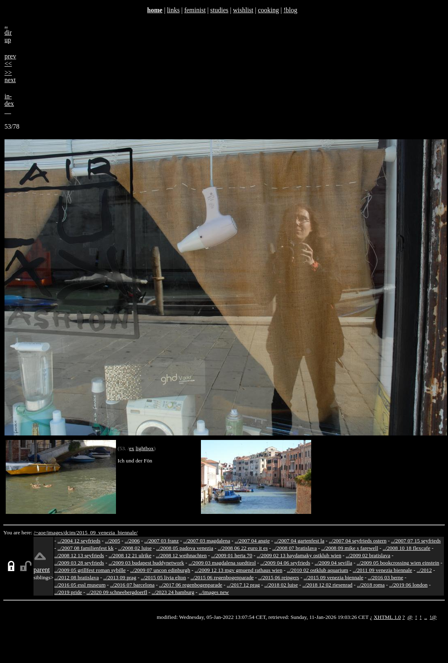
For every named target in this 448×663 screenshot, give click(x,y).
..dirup (8, 32)
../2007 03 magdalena (206, 541)
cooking (268, 10)
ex (131, 448)
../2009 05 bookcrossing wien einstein (398, 563)
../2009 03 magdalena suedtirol (222, 563)
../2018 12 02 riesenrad (327, 585)
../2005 (112, 541)
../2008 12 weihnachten (181, 555)
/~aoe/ (40, 532)
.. (425, 617)
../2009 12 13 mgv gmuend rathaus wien (239, 570)
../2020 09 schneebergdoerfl (117, 592)
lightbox (145, 448)
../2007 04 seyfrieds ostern (357, 541)
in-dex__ (9, 103)
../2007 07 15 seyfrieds (416, 541)
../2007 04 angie (252, 541)
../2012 (424, 570)
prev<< (10, 60)
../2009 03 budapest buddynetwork (146, 563)
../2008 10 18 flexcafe (406, 548)
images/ (55, 532)
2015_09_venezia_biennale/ (107, 532)
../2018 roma (371, 585)
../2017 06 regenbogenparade (191, 585)
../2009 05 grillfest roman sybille (90, 570)
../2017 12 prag (243, 585)
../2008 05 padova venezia (185, 548)
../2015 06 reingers (278, 577)
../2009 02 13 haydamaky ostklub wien (299, 555)
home (154, 10)
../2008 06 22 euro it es (243, 548)
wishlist (243, 10)
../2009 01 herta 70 (231, 555)
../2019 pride (68, 592)
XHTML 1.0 (387, 617)
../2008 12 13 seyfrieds (79, 555)
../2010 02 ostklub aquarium (317, 570)
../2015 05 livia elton (163, 577)
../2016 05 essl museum (80, 585)
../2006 (132, 541)
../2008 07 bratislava (294, 548)
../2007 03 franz (161, 541)
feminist (194, 10)
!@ (433, 617)
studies (219, 10)
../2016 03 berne (385, 577)
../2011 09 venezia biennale (382, 570)
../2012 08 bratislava (76, 577)
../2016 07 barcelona (132, 585)
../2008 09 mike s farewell (349, 548)
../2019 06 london (408, 585)
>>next (10, 76)
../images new (214, 592)
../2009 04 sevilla (333, 563)
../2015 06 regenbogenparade (222, 577)
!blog (290, 10)
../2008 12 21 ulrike (130, 555)
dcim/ (70, 532)
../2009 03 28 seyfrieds (79, 563)
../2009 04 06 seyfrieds (285, 563)
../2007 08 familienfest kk (86, 548)
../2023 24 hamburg (173, 592)
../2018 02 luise (281, 585)
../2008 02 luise (135, 548)
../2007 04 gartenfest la (299, 541)
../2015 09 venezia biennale (333, 577)
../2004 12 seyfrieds (79, 541)
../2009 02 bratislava (368, 555)
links (173, 10)
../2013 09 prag (119, 577)
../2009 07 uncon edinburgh (160, 570)
